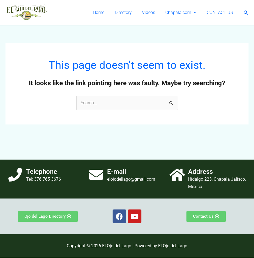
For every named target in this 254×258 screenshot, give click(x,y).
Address (200, 172)
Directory (128, 12)
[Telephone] (15, 175)
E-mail (116, 172)
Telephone (41, 172)
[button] (196, 12)
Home (105, 12)
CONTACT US (221, 12)
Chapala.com (183, 12)
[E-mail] (96, 175)
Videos (152, 12)
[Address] (177, 175)
